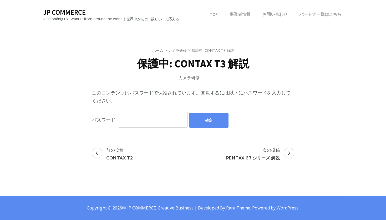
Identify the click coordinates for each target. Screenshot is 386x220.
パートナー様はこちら (320, 14)
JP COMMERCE (64, 12)
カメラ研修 (189, 78)
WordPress (287, 208)
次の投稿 (260, 154)
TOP (214, 14)
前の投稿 (112, 154)
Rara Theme (238, 208)
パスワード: (140, 120)
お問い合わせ (275, 14)
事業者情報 (240, 14)
